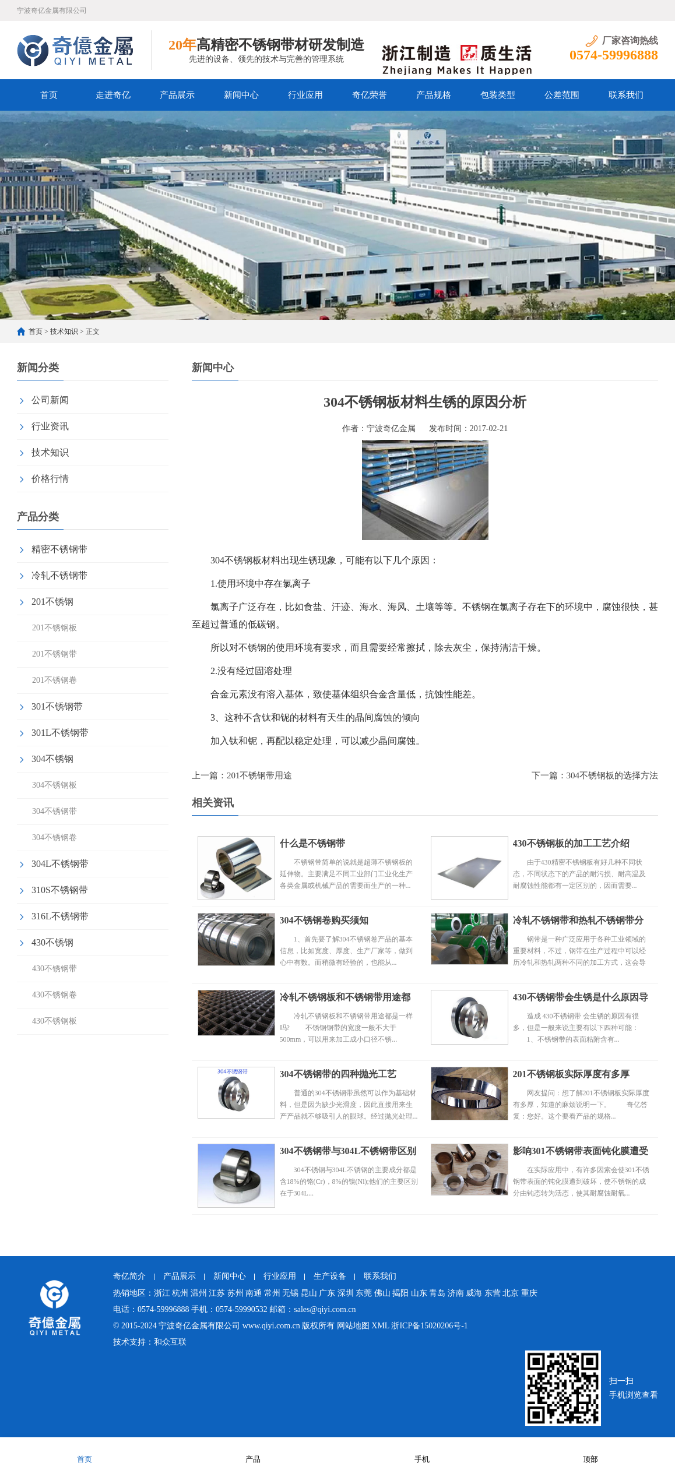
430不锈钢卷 (54, 994)
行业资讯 (50, 426)
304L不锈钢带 (60, 864)
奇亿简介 (129, 1276)
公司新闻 (50, 400)
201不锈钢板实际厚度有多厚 (571, 1074)
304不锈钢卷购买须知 (324, 920)
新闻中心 (241, 95)
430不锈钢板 (54, 1021)
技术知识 (64, 331)
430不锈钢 (52, 942)
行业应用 (305, 95)
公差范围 (561, 95)
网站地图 (353, 1325)
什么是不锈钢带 (312, 843)
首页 (49, 95)
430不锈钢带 (54, 968)
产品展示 (177, 95)
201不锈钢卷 (54, 680)
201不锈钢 (52, 601)
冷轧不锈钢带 (59, 575)
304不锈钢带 (54, 811)
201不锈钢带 (54, 654)
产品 (253, 1452)
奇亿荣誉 (369, 95)
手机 (422, 1452)
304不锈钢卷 (54, 837)
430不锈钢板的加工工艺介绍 (571, 843)
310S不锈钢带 (59, 890)
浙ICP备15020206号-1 (429, 1325)
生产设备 (330, 1276)
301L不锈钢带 (60, 733)
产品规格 (433, 95)
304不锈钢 (52, 759)
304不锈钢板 (54, 785)
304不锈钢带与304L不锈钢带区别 (348, 1151)
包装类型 (497, 95)
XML (380, 1325)
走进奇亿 (113, 95)
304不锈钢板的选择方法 (613, 775)
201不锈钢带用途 (260, 775)
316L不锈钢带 (60, 916)
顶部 (590, 1452)
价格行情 (50, 479)
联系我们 (626, 95)
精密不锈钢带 (59, 549)
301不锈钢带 (57, 706)
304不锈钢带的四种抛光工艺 (338, 1074)
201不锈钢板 (54, 627)
